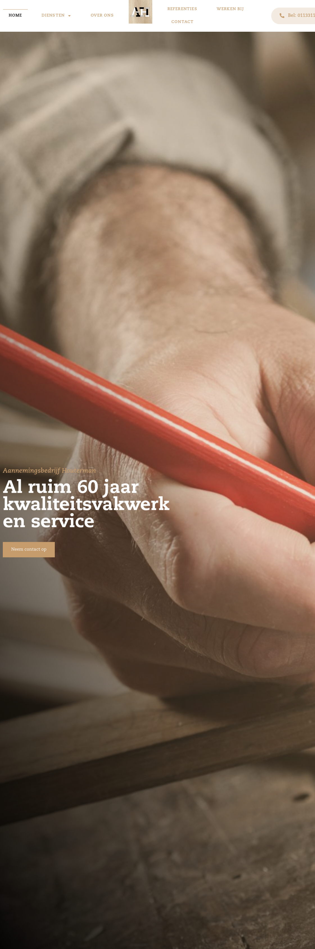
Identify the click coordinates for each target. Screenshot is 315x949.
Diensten (57, 15)
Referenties (182, 9)
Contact (182, 22)
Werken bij (230, 9)
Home (15, 15)
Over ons (102, 15)
